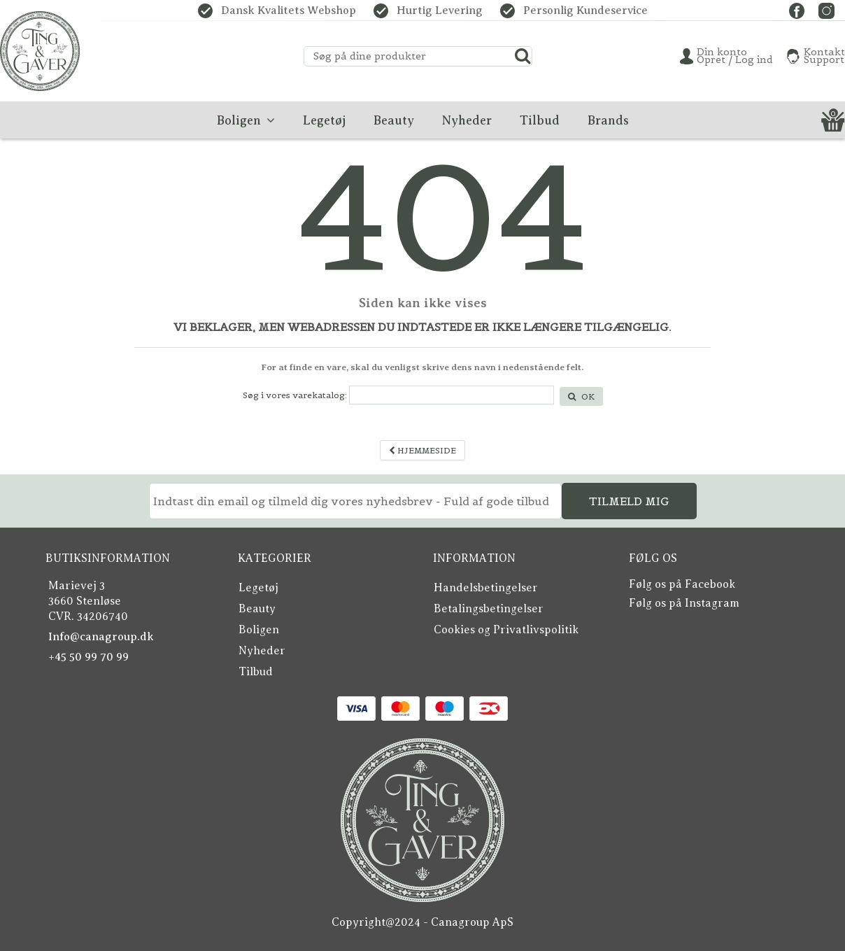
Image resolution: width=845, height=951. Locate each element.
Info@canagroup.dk (101, 637)
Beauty (257, 609)
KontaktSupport (824, 56)
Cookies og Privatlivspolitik (506, 630)
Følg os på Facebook (682, 584)
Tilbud (256, 671)
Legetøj (258, 588)
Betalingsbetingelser (489, 609)
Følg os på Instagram (684, 603)
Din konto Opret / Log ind (735, 56)
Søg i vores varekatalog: (295, 395)
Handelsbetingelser (486, 588)
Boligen (259, 630)
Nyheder (262, 650)
